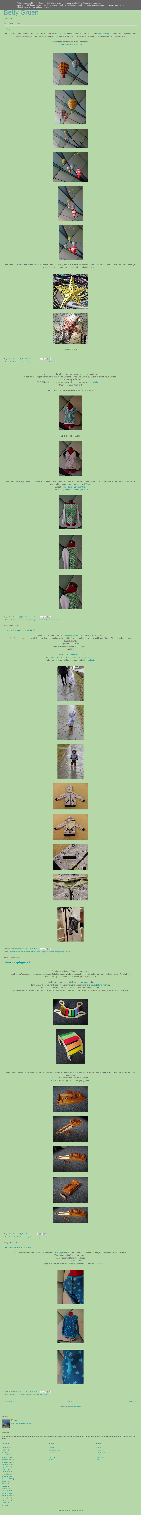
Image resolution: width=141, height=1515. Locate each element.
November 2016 (7, 1462)
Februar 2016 (6, 1471)
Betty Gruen (21, 12)
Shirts (7, 369)
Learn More (113, 5)
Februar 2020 (6, 1447)
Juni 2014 (5, 1505)
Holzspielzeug (24, 1237)
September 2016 (7, 1464)
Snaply (98, 1459)
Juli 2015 (4, 1483)
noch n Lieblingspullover (18, 1247)
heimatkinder (90, 660)
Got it (122, 5)
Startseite (71, 1401)
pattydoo (98, 1447)
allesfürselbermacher (55, 1450)
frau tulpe (51, 1447)
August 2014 (6, 1500)
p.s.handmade (100, 1457)
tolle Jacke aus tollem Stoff (19, 630)
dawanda (51, 1452)
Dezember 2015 (7, 1476)
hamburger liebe (101, 1452)
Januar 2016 (5, 1474)
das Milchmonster (96, 382)
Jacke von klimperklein (74, 655)
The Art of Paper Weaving (70, 44)
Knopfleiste (29, 1394)
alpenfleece (12, 1394)
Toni (59, 620)
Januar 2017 (5, 1457)
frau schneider (22, 951)
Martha (48, 620)
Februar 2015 (6, 1491)
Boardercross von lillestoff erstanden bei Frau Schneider (73, 657)
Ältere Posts (132, 1401)
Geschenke (12, 1237)
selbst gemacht (47, 1237)
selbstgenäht (59, 951)
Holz (18, 1237)
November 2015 (7, 1479)
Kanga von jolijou (74, 1261)
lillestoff (43, 620)
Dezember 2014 (7, 1493)
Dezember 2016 (7, 1459)
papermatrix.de (43, 362)
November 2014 (7, 1495)
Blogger (81, 1510)
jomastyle (99, 1455)
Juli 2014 (4, 1503)
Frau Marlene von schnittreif (74, 487)
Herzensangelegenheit (17, 962)
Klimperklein (44, 951)
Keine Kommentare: (31, 359)
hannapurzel (99, 1450)
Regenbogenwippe (80, 982)
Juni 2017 (5, 1452)
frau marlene (24, 620)
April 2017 (5, 1455)
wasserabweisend (72, 635)
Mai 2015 (4, 1486)
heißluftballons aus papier (17, 362)
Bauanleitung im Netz (100, 985)
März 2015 (5, 1488)
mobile (27, 362)
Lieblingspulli (59, 1252)
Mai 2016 (4, 1469)
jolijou (18, 1394)
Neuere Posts (9, 1401)
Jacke (38, 951)
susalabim (66, 951)
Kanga (23, 1394)
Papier (7, 28)
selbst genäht (44, 1394)
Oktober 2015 (6, 1481)
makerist (51, 1459)
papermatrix (103, 34)
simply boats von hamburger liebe (73, 490)
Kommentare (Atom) (74, 1406)
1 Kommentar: (29, 1234)
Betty (15, 1420)
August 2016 (6, 1467)
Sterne (56, 362)
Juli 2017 (4, 1450)
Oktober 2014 (6, 1498)
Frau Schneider (53, 1457)
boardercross (13, 951)
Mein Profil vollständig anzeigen (21, 1423)
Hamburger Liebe (34, 620)
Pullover (36, 1394)
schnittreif (55, 620)
